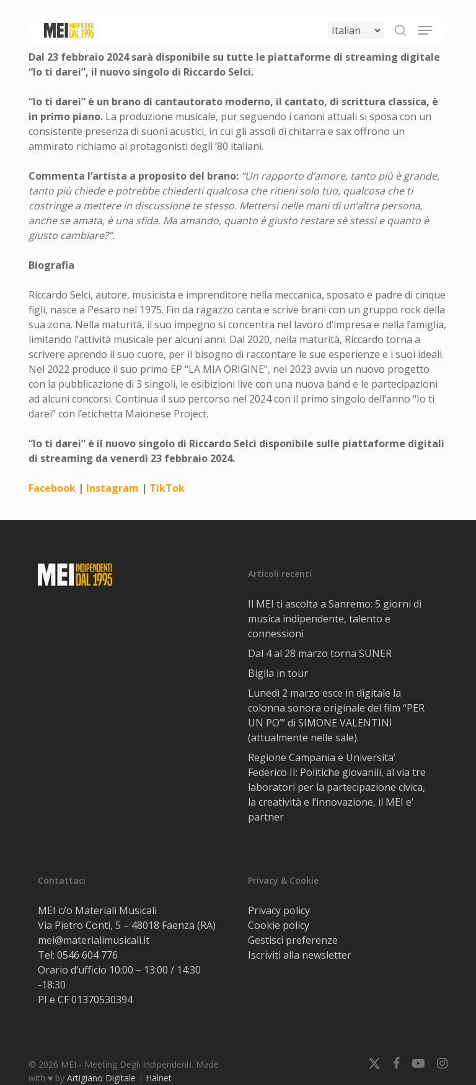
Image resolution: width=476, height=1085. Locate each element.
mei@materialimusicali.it (93, 940)
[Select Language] (356, 30)
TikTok (166, 488)
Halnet (159, 1078)
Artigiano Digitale (101, 1078)
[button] (425, 30)
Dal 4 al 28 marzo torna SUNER (320, 653)
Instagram (112, 488)
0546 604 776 (87, 955)
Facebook (52, 488)
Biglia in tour (278, 673)
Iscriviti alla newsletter (299, 955)
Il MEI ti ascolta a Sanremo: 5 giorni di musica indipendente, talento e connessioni (334, 618)
